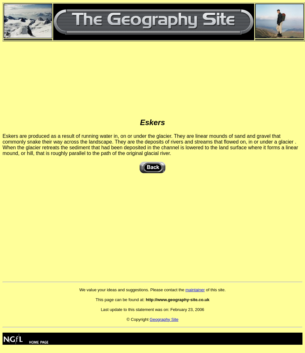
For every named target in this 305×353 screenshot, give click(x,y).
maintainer (195, 289)
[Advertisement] (152, 71)
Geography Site (164, 319)
